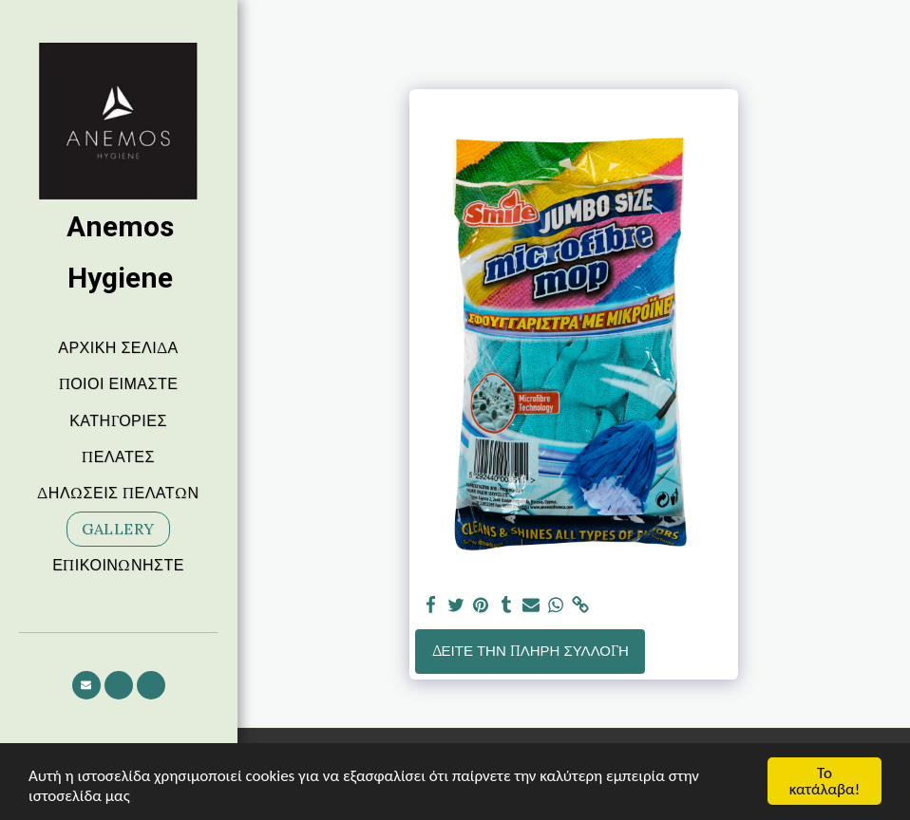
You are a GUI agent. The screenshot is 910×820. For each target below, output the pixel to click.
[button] (86, 685)
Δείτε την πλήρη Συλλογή (530, 651)
